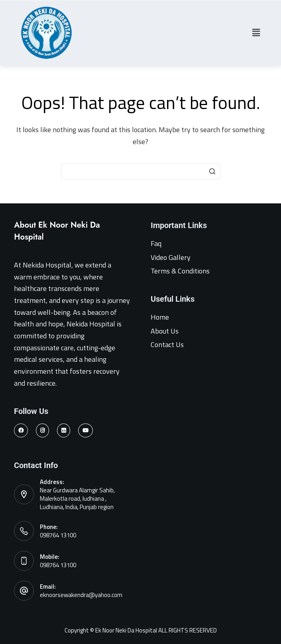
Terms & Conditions (180, 270)
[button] (256, 32)
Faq (156, 243)
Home (160, 317)
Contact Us (167, 344)
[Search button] (212, 172)
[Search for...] (140, 172)
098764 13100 (58, 535)
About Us (165, 331)
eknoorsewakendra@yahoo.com (81, 594)
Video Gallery (171, 257)
